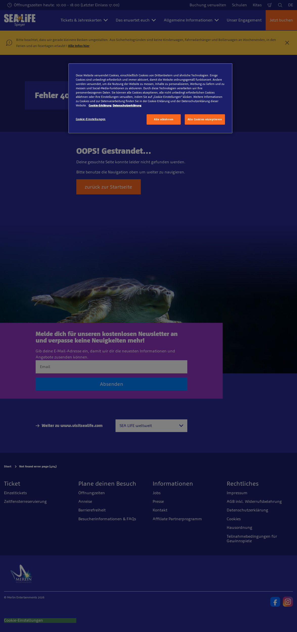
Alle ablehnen (163, 119)
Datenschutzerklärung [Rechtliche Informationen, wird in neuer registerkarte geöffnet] (127, 105)
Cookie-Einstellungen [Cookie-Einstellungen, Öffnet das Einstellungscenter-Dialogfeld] (91, 119)
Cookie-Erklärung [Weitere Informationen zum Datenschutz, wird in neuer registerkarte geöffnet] (100, 105)
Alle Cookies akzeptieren (205, 119)
